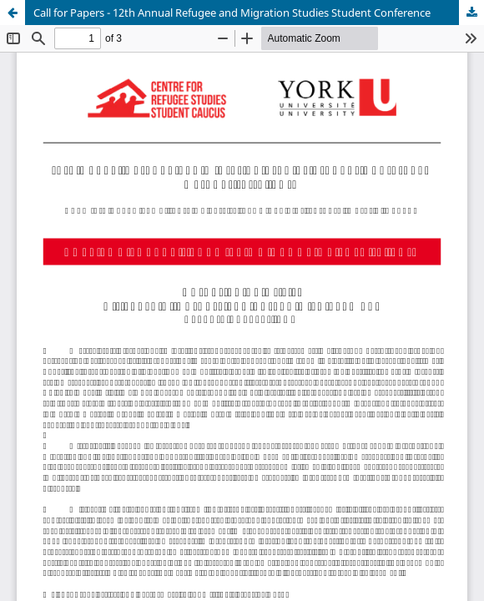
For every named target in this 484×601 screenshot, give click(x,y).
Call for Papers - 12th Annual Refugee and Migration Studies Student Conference (232, 12)
